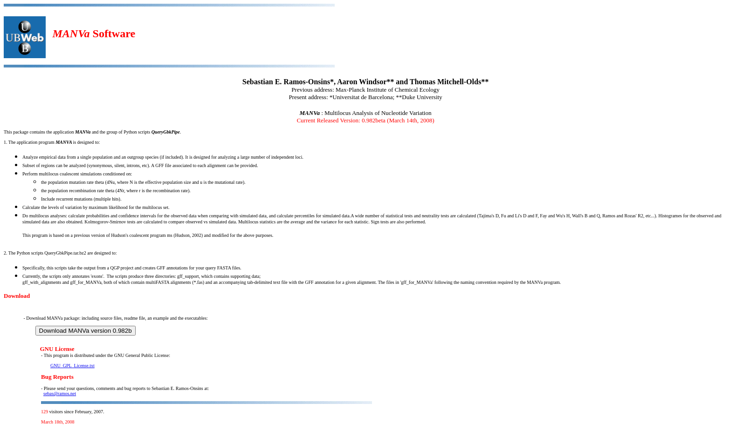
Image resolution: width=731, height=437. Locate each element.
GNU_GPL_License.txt (72, 365)
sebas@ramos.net (59, 393)
